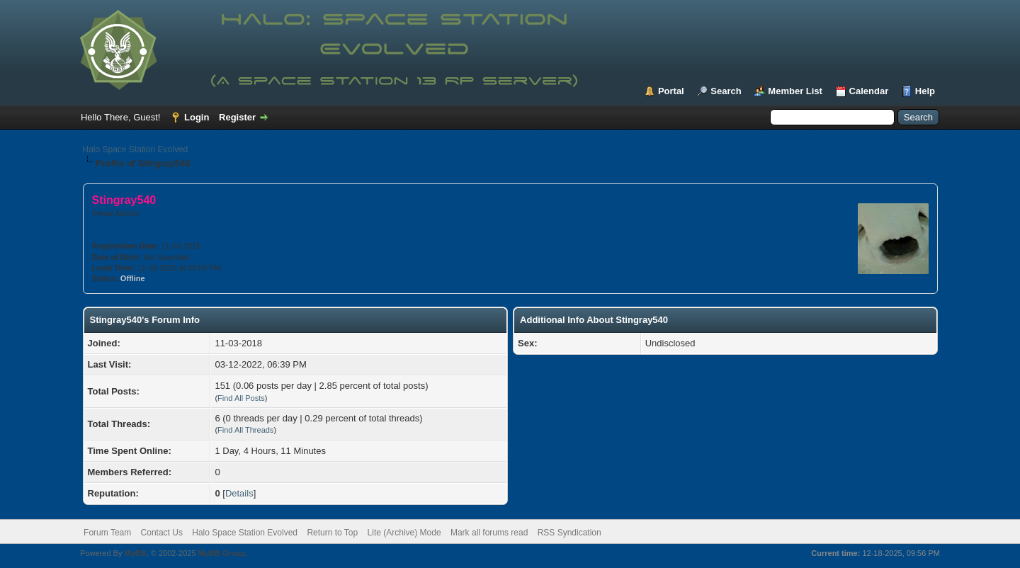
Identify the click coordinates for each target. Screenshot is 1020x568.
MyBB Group (222, 553)
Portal (671, 91)
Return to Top (332, 533)
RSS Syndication (569, 533)
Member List (795, 91)
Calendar (869, 91)
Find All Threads (245, 430)
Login (196, 117)
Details (239, 493)
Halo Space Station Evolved (135, 149)
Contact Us (162, 533)
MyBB (135, 553)
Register (237, 117)
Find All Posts (241, 398)
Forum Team (107, 533)
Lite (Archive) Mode (404, 533)
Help (925, 91)
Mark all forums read (489, 533)
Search (725, 91)
